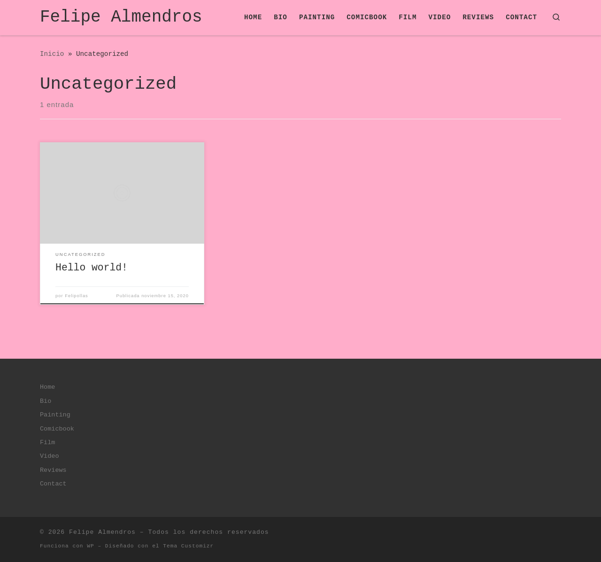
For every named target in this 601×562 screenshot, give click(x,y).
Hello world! (91, 267)
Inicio (52, 54)
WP (90, 546)
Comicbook (57, 428)
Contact (53, 483)
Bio (45, 401)
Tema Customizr (188, 546)
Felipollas (76, 295)
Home (47, 387)
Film (47, 442)
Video (49, 456)
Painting (55, 414)
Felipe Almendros (102, 532)
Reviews (53, 470)
